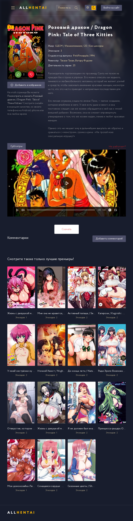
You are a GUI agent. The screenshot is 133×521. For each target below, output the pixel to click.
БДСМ (59, 47)
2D (85, 47)
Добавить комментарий (109, 239)
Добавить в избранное (26, 86)
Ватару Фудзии (83, 61)
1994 (92, 56)
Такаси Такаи (67, 61)
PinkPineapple (81, 56)
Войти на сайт (115, 8)
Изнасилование (73, 47)
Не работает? (117, 147)
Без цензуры (96, 47)
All (30, 8)
